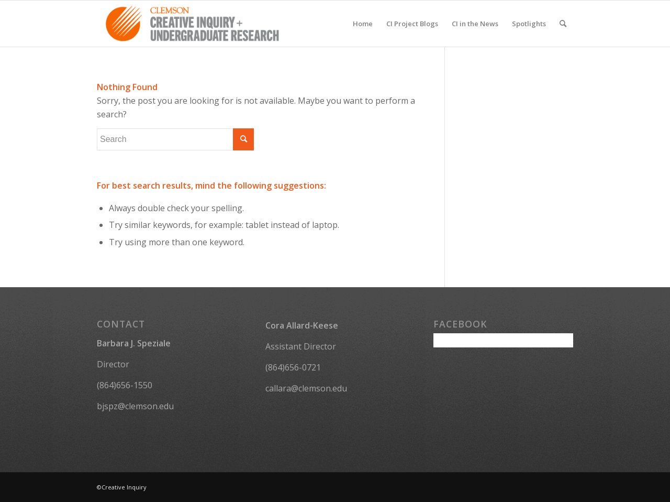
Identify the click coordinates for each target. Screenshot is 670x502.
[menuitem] (362, 24)
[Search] (563, 24)
